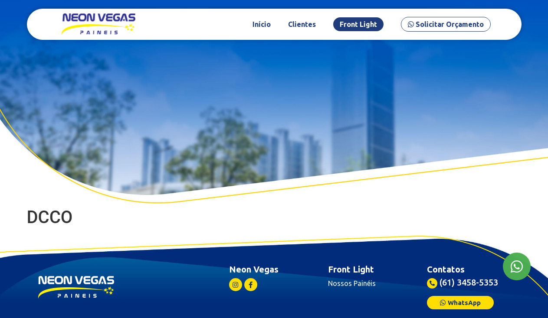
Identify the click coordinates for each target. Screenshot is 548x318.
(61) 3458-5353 (469, 282)
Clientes (316, 24)
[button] (460, 302)
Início (275, 24)
